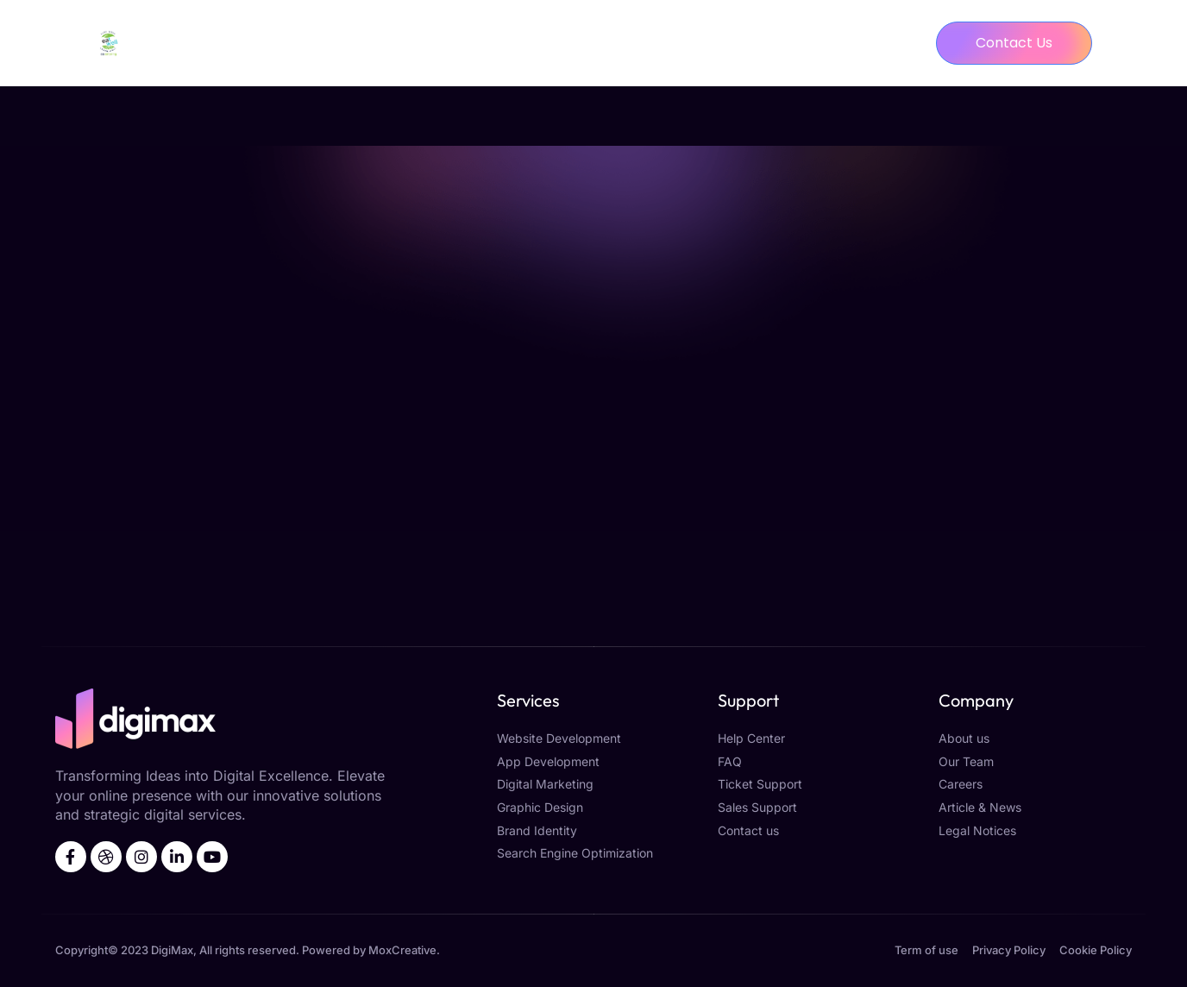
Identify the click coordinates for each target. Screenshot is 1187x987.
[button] (1014, 43)
